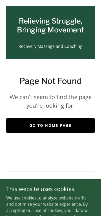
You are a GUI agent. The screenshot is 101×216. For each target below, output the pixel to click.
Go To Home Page (50, 125)
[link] (50, 25)
